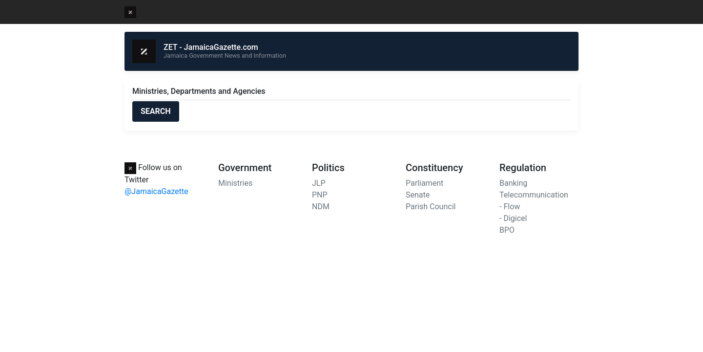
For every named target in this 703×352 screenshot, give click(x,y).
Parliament (424, 183)
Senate (418, 194)
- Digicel (513, 218)
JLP (319, 183)
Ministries (235, 183)
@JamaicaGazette (156, 191)
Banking (513, 183)
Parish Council (430, 206)
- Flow (509, 206)
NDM (321, 206)
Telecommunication (533, 194)
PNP (320, 194)
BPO (507, 230)
